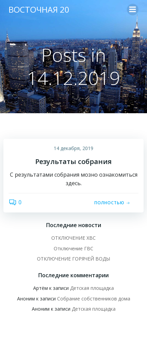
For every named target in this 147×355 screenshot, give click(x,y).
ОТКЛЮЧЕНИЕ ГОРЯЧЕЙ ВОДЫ (73, 258)
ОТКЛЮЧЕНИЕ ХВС (73, 238)
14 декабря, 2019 (73, 148)
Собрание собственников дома (93, 298)
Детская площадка (92, 288)
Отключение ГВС (73, 248)
